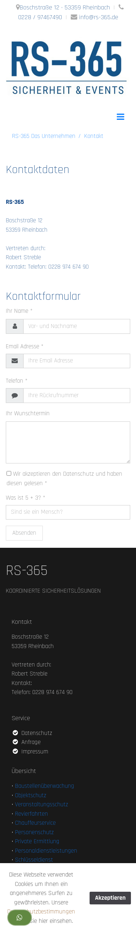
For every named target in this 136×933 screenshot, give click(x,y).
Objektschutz (30, 795)
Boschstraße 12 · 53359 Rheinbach (65, 7)
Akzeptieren (110, 898)
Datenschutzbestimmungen (41, 912)
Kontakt (93, 136)
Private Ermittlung (37, 841)
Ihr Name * (19, 311)
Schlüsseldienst (34, 860)
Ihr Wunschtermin (28, 413)
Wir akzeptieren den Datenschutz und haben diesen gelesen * (64, 478)
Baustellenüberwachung (44, 786)
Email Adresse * (25, 346)
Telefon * (17, 381)
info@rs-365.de (98, 17)
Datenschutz (32, 733)
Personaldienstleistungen (46, 851)
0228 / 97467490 (40, 17)
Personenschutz (34, 832)
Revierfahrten (31, 814)
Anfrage (26, 742)
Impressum (30, 752)
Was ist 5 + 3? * (25, 498)
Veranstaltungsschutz (41, 804)
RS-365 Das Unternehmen (43, 136)
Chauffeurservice (35, 823)
